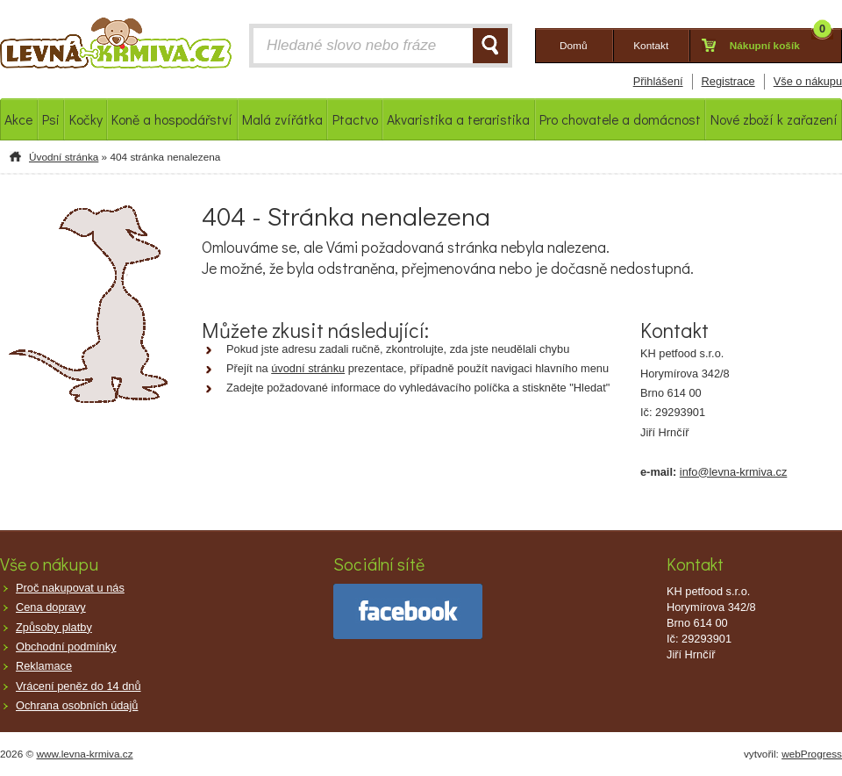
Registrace (728, 81)
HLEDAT (490, 45)
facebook (407, 611)
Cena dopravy (51, 607)
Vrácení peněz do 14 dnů (78, 686)
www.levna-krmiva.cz (85, 754)
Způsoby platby (54, 627)
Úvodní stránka (63, 157)
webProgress (811, 754)
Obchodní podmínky (66, 646)
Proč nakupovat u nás (70, 587)
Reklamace (44, 665)
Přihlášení (658, 81)
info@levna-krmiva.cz (734, 471)
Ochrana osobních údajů (77, 705)
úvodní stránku (308, 368)
